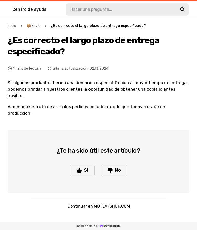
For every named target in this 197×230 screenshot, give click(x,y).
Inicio (12, 26)
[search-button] (182, 9)
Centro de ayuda (29, 9)
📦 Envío (33, 26)
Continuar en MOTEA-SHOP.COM (98, 206)
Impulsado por (98, 226)
